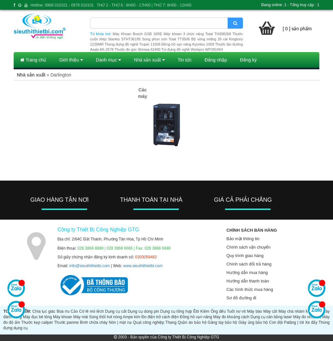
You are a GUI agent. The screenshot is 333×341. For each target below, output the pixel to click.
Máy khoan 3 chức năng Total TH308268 (197, 34)
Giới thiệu (71, 59)
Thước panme (66, 322)
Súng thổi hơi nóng (105, 317)
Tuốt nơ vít (236, 311)
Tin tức (185, 59)
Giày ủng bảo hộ (253, 322)
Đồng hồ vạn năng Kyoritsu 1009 (187, 44)
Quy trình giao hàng (244, 255)
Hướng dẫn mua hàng (247, 272)
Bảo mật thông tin (242, 238)
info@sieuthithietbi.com (89, 266)
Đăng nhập (216, 59)
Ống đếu (218, 311)
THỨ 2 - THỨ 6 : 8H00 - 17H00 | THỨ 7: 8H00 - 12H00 (144, 5)
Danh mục (108, 59)
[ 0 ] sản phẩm (297, 28)
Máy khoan (62, 317)
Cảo (74, 311)
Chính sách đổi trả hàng (249, 264)
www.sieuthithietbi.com (143, 266)
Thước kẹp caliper (37, 322)
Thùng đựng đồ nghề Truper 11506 (132, 44)
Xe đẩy (311, 322)
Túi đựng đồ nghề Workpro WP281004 (192, 49)
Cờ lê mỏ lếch (91, 311)
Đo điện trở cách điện (160, 317)
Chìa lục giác (44, 311)
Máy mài (80, 317)
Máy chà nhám (291, 311)
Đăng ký (248, 59)
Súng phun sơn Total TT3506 (166, 39)
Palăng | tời (294, 322)
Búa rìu (63, 311)
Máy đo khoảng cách (231, 317)
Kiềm (204, 311)
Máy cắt (270, 311)
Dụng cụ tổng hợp (176, 311)
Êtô (196, 311)
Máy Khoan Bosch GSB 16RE (137, 34)
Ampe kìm (131, 317)
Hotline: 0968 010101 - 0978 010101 (62, 5)
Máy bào (254, 311)
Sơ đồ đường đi (241, 297)
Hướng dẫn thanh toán (247, 281)
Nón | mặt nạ (120, 322)
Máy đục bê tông (37, 317)
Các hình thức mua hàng (249, 289)
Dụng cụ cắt (116, 311)
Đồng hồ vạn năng (196, 317)
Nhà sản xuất (149, 59)
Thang (171, 322)
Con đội (276, 322)
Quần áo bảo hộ (192, 322)
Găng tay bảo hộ (222, 322)
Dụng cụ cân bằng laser (271, 317)
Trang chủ (33, 59)
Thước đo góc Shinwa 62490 (137, 49)
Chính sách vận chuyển (248, 247)
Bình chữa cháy (94, 322)
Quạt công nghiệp (148, 322)
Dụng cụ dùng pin (143, 311)
